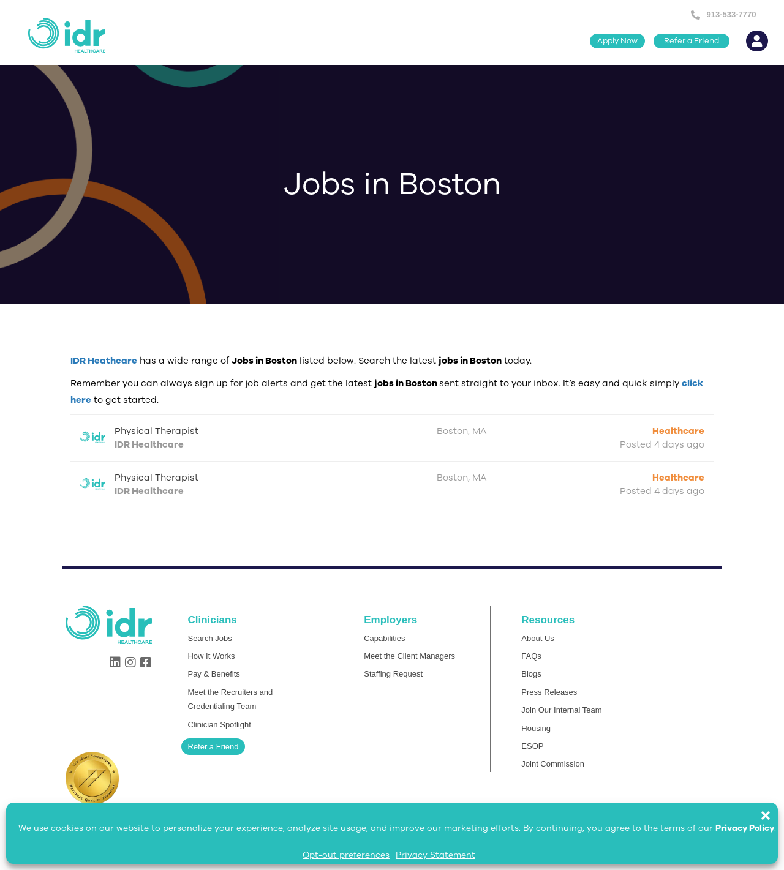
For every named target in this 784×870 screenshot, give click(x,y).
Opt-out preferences (346, 855)
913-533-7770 (731, 14)
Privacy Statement (435, 855)
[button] (772, 809)
